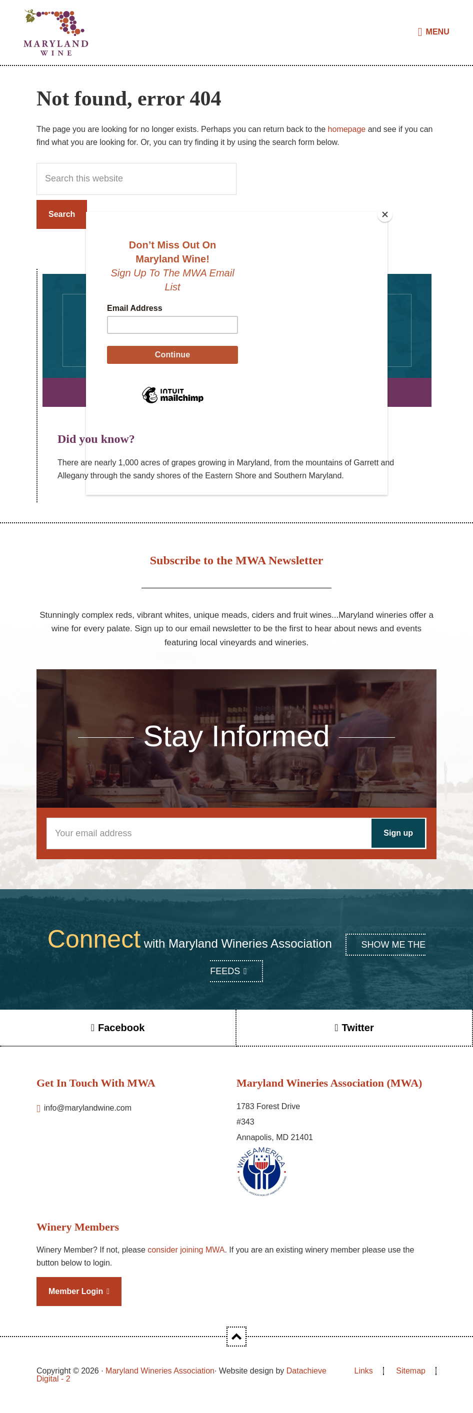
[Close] (385, 214)
